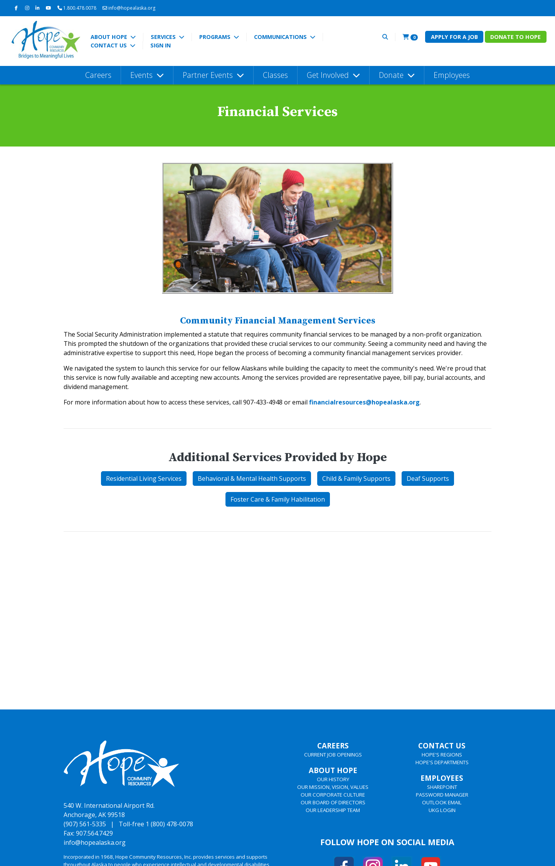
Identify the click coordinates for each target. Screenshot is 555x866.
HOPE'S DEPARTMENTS (442, 762)
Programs (215, 36)
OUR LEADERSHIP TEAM (333, 810)
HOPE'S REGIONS (442, 754)
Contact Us (109, 45)
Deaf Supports (428, 478)
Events (142, 75)
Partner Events (209, 75)
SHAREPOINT (442, 786)
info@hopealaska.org (129, 8)
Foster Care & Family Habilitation (277, 499)
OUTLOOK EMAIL (442, 802)
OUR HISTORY (333, 779)
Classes (275, 75)
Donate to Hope (515, 36)
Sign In (160, 45)
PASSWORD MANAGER (442, 794)
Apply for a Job (454, 36)
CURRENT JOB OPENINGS (333, 754)
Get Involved (329, 75)
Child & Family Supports (356, 478)
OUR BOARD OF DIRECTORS (333, 802)
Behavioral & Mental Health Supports (252, 478)
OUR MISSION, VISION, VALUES (332, 786)
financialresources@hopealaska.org (364, 402)
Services (164, 36)
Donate (392, 75)
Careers (98, 75)
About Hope (110, 36)
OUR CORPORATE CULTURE (333, 794)
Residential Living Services (144, 478)
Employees (452, 75)
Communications (281, 36)
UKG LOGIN (442, 810)
